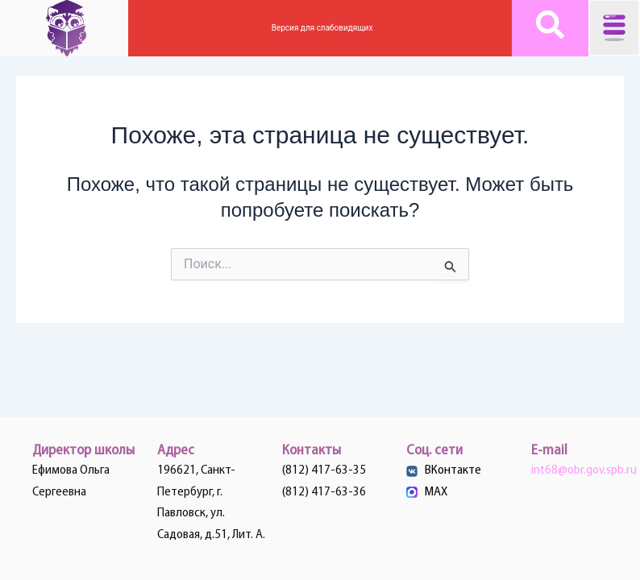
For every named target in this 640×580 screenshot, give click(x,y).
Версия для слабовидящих (320, 27)
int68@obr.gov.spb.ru (584, 470)
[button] (614, 28)
